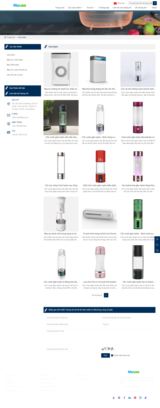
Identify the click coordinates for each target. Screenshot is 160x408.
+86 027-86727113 (19, 135)
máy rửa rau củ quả (14, 75)
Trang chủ (59, 8)
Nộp (105, 355)
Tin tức (91, 8)
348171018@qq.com (20, 117)
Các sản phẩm (75, 8)
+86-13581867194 (19, 126)
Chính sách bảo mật (122, 355)
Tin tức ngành (81, 379)
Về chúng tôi (141, 8)
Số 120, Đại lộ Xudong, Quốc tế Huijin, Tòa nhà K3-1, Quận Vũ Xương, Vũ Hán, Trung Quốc (24, 106)
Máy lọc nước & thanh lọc (17, 70)
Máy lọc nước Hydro (15, 60)
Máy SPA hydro (13, 65)
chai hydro (22, 37)
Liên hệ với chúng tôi (122, 8)
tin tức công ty (81, 375)
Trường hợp (104, 8)
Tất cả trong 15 (96, 295)
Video (154, 8)
